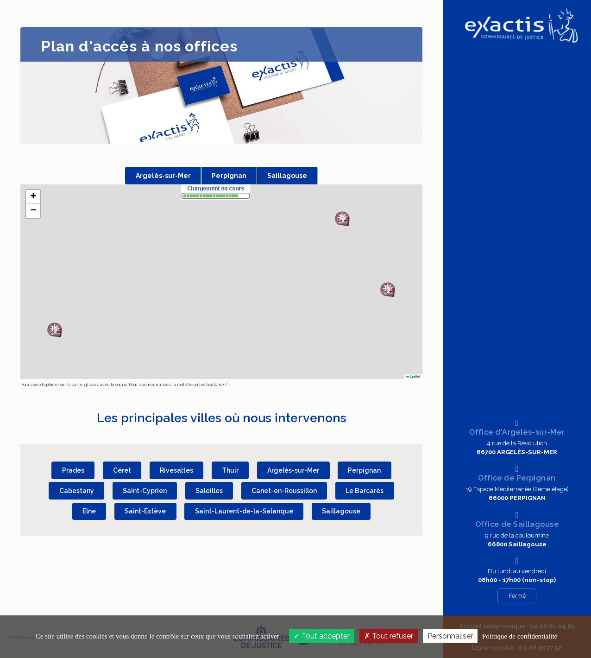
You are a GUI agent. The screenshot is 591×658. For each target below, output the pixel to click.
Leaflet (413, 376)
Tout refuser (388, 636)
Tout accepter (322, 636)
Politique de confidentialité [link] (519, 636)
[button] (387, 289)
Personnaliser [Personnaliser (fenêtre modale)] (450, 636)
